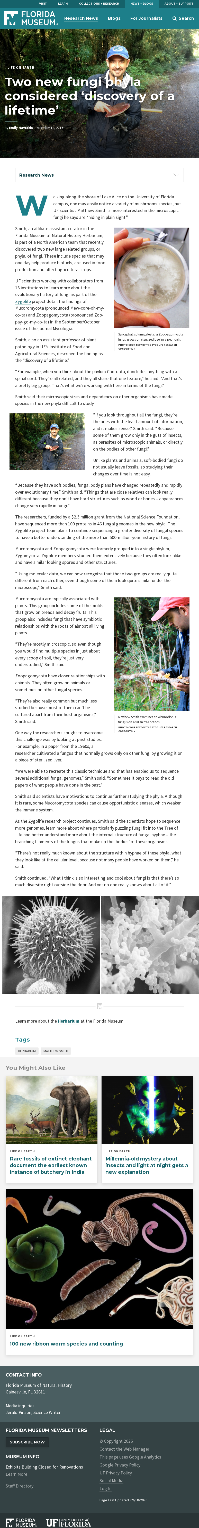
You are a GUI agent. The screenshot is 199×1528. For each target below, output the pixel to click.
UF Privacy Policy (116, 1473)
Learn (63, 3)
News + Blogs (142, 3)
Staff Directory (19, 1486)
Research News (81, 18)
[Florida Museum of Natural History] (26, 1523)
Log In (106, 1488)
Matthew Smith (55, 1051)
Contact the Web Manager (124, 1449)
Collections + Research (99, 3)
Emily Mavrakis (21, 128)
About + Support (179, 3)
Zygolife (23, 301)
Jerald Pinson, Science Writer (33, 1412)
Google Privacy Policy (120, 1465)
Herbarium (27, 1051)
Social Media (111, 1480)
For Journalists (146, 18)
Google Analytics (145, 1457)
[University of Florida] (73, 1523)
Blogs (114, 18)
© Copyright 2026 (116, 1441)
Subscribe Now (27, 1442)
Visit (43, 3)
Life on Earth (20, 67)
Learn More (16, 1474)
